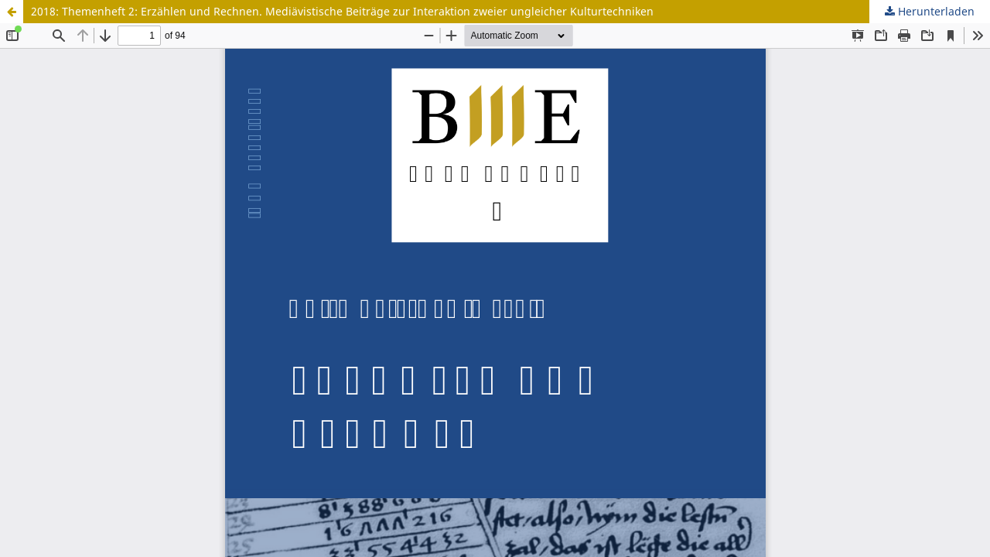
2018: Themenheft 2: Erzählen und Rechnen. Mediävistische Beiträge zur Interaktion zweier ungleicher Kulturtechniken (342, 11)
